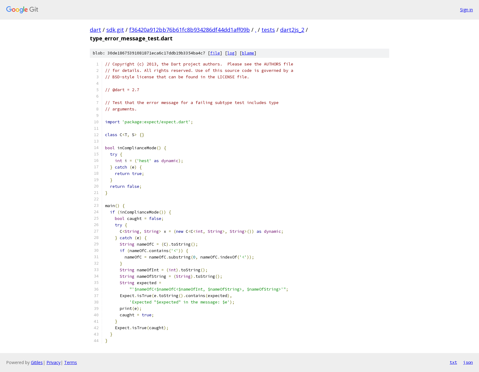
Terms (70, 362)
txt (453, 362)
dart (95, 29)
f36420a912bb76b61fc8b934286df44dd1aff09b (189, 29)
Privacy (53, 362)
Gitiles (37, 362)
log (231, 53)
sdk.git (115, 29)
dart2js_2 (292, 29)
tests (268, 29)
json (468, 362)
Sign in (466, 10)
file (215, 53)
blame (248, 53)
